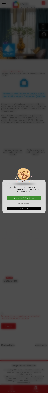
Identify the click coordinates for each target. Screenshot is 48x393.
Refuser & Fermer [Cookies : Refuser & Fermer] (24, 203)
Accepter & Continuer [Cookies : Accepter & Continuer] (24, 198)
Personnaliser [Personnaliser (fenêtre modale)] (24, 208)
